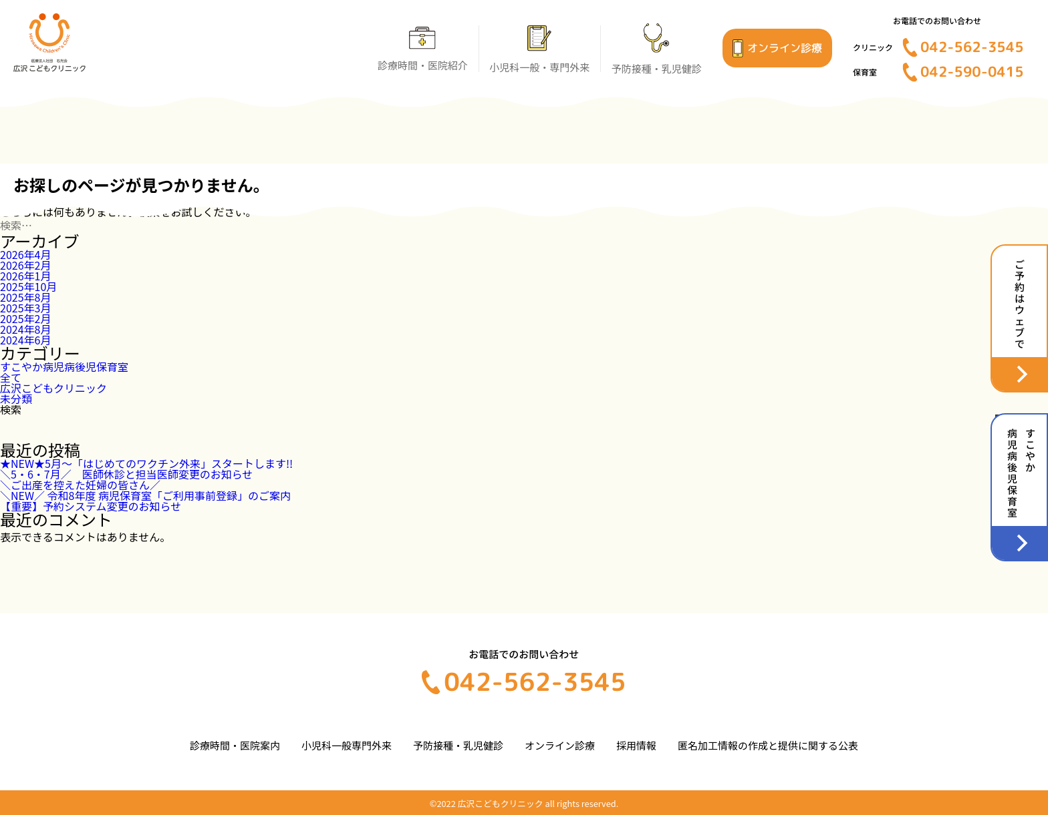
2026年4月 (25, 254)
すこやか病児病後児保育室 (64, 366)
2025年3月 (25, 308)
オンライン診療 (560, 745)
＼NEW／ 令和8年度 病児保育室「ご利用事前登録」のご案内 (145, 495)
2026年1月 (25, 276)
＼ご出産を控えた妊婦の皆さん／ (80, 485)
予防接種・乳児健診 (458, 745)
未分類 (16, 398)
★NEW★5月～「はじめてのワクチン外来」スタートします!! (146, 463)
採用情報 (636, 745)
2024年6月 (25, 340)
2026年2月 (25, 265)
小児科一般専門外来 (346, 745)
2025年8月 (25, 297)
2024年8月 (25, 329)
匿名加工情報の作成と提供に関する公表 (768, 745)
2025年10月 (28, 286)
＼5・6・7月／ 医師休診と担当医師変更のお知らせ (126, 474)
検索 (10, 409)
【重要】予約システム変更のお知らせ (90, 506)
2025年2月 (25, 318)
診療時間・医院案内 (235, 745)
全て (10, 377)
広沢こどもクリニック (53, 388)
